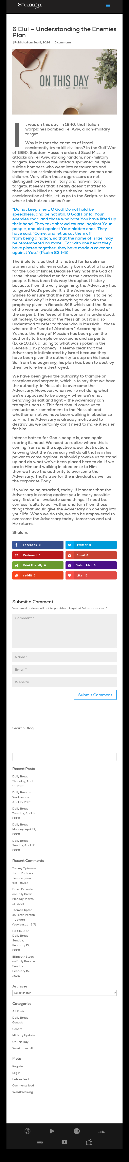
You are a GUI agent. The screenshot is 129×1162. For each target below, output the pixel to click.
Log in (16, 1073)
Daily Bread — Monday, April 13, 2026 (24, 829)
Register (18, 1066)
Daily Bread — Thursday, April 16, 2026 (22, 781)
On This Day (20, 1042)
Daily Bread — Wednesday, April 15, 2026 (22, 797)
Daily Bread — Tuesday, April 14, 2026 (24, 813)
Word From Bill (22, 1048)
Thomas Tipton (22, 910)
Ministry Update (23, 1035)
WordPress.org (22, 1092)
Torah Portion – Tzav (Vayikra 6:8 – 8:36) (22, 878)
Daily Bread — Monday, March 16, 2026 (23, 898)
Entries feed (20, 1079)
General (17, 1029)
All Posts (18, 1011)
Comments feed (23, 1085)
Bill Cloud (18, 931)
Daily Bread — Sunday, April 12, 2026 (23, 845)
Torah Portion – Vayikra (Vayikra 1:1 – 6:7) (24, 919)
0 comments (63, 42)
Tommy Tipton (22, 868)
